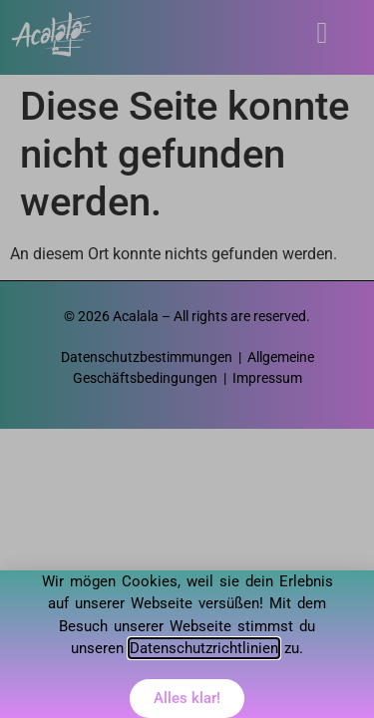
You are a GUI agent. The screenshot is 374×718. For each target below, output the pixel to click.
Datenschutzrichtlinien (204, 648)
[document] (187, 359)
